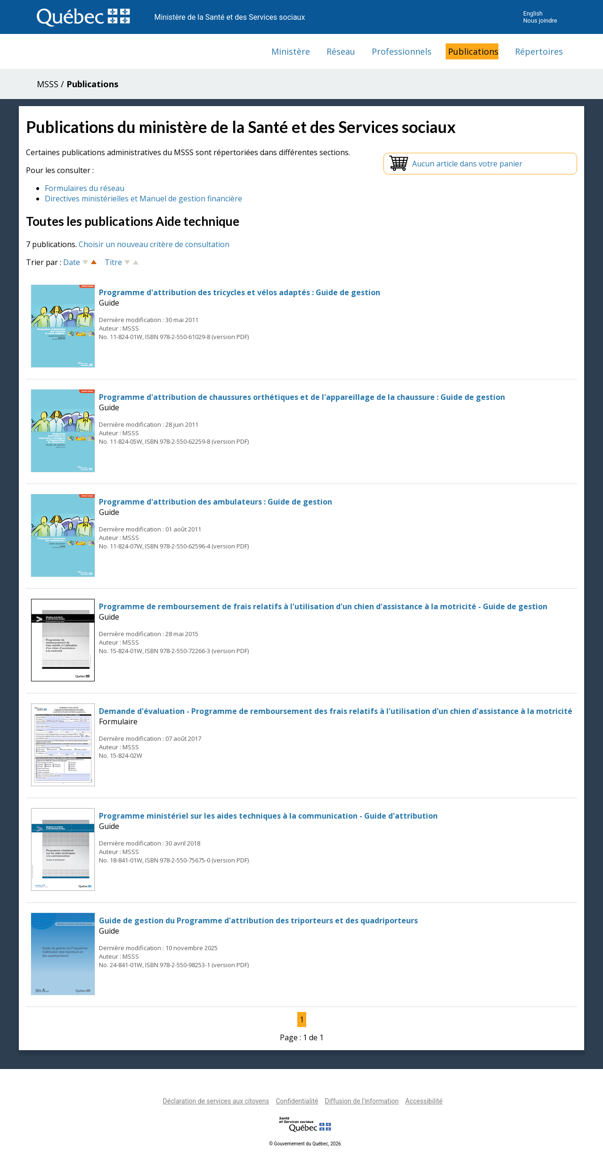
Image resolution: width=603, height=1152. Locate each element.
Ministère (290, 51)
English (532, 13)
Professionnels (402, 51)
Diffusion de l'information (362, 1101)
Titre (113, 262)
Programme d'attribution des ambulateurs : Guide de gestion (215, 502)
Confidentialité (297, 1101)
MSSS (47, 84)
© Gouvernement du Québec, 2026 (305, 1143)
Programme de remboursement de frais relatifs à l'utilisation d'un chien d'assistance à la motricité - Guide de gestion (323, 606)
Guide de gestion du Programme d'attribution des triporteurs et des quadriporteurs (258, 920)
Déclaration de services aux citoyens (216, 1101)
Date (71, 262)
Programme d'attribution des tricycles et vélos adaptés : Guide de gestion (239, 292)
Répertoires (539, 51)
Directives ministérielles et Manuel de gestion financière (143, 198)
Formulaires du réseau (84, 188)
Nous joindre (540, 20)
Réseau (340, 51)
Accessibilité (423, 1101)
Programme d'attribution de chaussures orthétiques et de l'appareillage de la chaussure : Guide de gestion (302, 397)
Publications (473, 51)
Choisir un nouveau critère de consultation (154, 244)
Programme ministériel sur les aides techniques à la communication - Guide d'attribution (268, 816)
